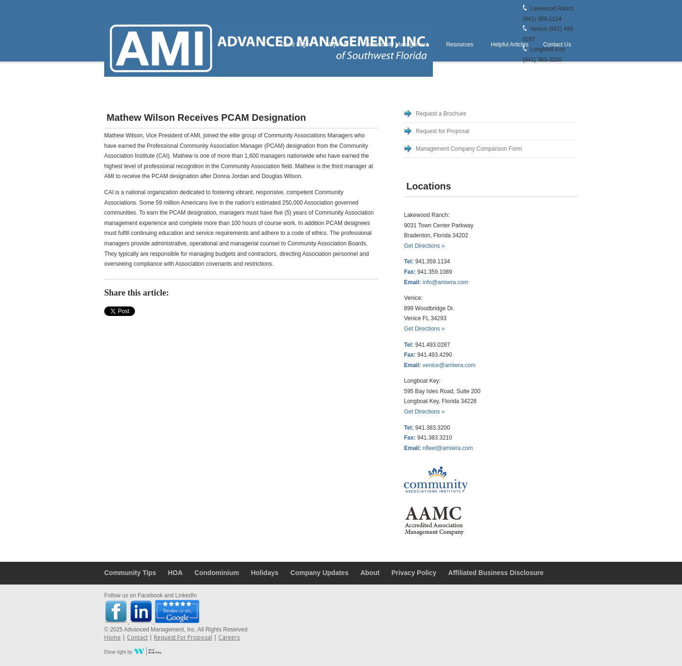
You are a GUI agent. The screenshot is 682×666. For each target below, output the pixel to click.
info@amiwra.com (445, 282)
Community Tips (130, 572)
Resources (459, 44)
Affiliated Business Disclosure (496, 572)
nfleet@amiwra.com (448, 448)
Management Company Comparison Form (469, 148)
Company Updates (319, 572)
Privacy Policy (413, 572)
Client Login (295, 44)
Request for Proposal (442, 131)
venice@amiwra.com (449, 365)
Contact (137, 637)
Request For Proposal (183, 637)
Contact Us (557, 44)
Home (112, 637)
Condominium (217, 572)
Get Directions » (424, 246)
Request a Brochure (441, 113)
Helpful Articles (509, 44)
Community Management (397, 44)
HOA (175, 572)
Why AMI (336, 44)
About (369, 572)
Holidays (264, 572)
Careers (229, 637)
